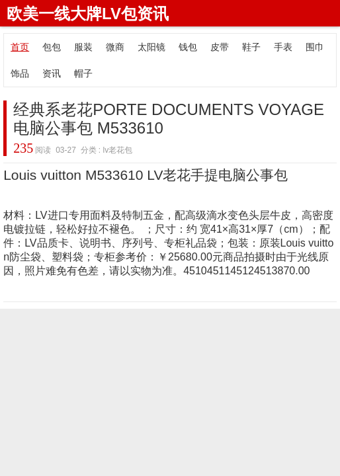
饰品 (20, 73)
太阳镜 (151, 47)
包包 (51, 47)
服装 (83, 47)
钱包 (188, 47)
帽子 (83, 73)
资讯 (51, 73)
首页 (20, 47)
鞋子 (251, 47)
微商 (115, 47)
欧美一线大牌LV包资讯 (88, 13)
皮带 (219, 47)
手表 (283, 47)
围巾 (315, 47)
